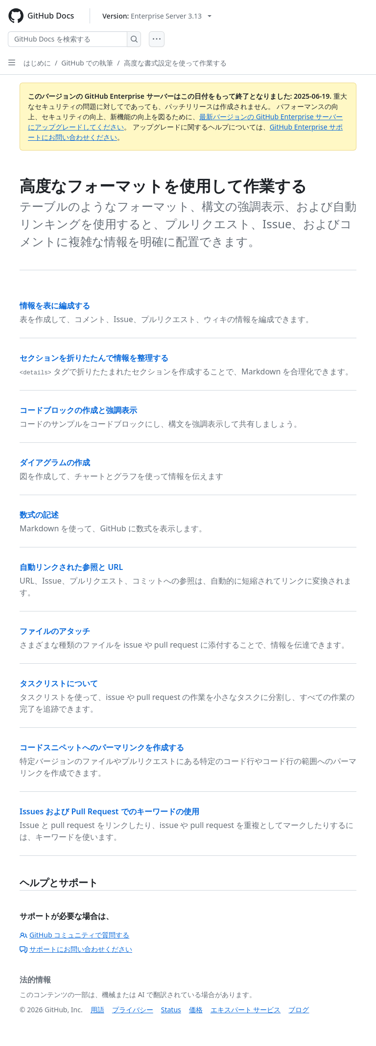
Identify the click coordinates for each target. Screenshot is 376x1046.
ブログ (298, 1009)
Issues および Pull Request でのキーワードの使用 (109, 811)
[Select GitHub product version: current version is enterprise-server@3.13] (157, 15)
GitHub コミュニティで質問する (74, 934)
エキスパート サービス (246, 1009)
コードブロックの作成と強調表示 (78, 410)
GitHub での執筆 (87, 62)
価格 (196, 1009)
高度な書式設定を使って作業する (175, 62)
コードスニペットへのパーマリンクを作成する (102, 747)
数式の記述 (39, 514)
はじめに (37, 62)
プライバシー (132, 1009)
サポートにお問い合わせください (76, 949)
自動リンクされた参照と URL (71, 567)
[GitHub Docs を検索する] (67, 39)
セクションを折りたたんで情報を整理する (94, 357)
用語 (97, 1009)
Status (171, 1009)
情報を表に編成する (55, 305)
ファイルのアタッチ (55, 631)
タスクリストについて (59, 683)
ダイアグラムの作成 (55, 462)
